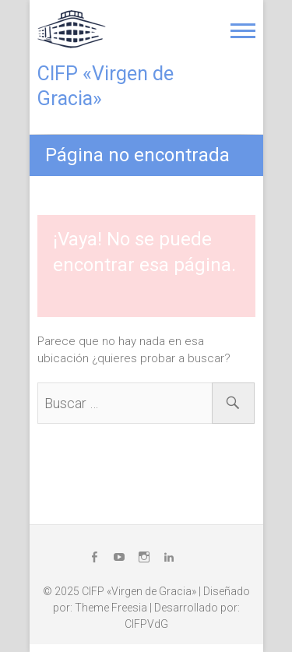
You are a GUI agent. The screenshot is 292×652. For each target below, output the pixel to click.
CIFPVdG (146, 624)
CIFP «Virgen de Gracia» (105, 86)
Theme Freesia (111, 607)
